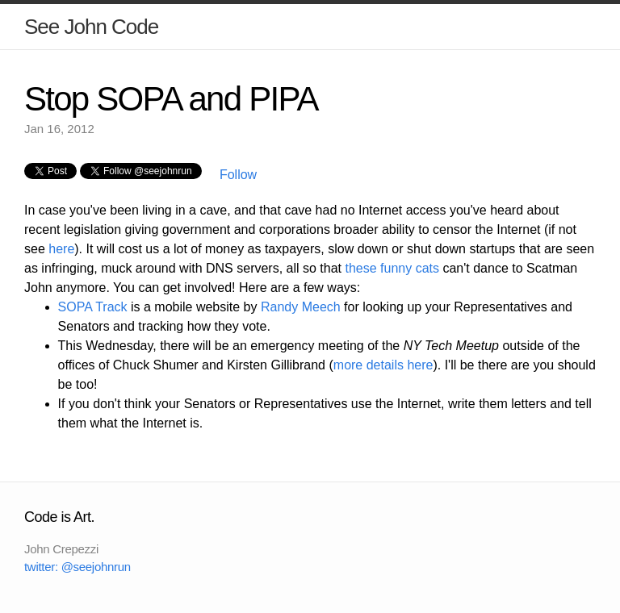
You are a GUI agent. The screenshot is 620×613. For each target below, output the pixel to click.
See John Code (91, 27)
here (61, 249)
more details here (383, 365)
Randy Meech (301, 307)
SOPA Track (93, 307)
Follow (236, 174)
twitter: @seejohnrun (77, 566)
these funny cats (393, 268)
